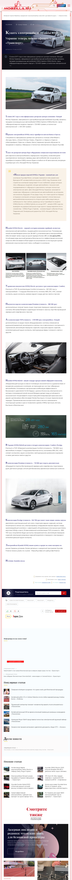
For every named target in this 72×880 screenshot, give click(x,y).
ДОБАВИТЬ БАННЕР (15, 661)
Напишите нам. (62, 582)
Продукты (50, 600)
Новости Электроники (16, 600)
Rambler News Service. (61, 576)
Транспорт (30, 600)
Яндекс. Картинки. (62, 579)
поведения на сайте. (46, 582)
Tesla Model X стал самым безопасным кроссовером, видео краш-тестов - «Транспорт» (36, 669)
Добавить (47, 611)
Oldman (9, 24)
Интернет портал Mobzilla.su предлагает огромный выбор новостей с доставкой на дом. (30, 15)
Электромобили (12, 604)
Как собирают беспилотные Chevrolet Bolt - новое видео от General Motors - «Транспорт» (36, 675)
